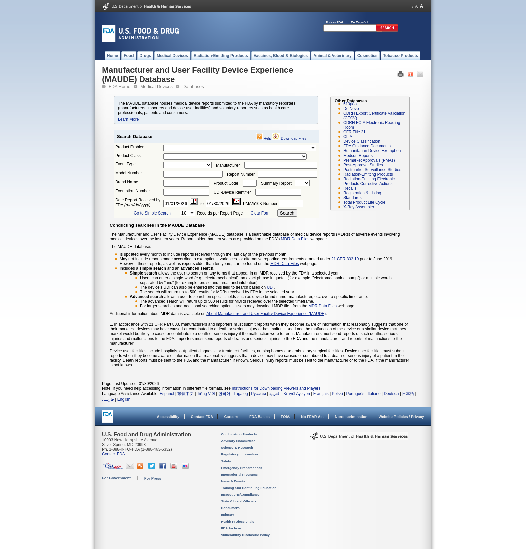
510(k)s (350, 104)
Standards (352, 197)
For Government (116, 478)
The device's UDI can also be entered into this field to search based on (203, 287)
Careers (231, 417)
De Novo (351, 108)
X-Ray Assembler (358, 207)
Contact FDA (202, 417)
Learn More (128, 119)
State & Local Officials (238, 501)
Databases (193, 86)
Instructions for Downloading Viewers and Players (276, 388)
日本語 (408, 393)
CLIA (347, 136)
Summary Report (276, 183)
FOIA (285, 417)
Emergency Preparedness (241, 468)
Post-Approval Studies (363, 165)
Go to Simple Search (152, 213)
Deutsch (391, 393)
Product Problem (130, 147)
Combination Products (239, 434)
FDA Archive (231, 528)
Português (355, 393)
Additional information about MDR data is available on (158, 313)
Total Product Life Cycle (364, 202)
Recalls (349, 188)
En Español (359, 22)
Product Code (226, 183)
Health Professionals (237, 521)
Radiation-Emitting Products (368, 174)
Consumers (230, 508)
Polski (337, 393)
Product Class (128, 155)
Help (267, 138)
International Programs (239, 474)
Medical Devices (156, 86)
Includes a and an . (167, 268)
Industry (227, 514)
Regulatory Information (239, 454)
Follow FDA (334, 22)
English (123, 399)
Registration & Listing (362, 193)
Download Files (293, 138)
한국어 (224, 393)
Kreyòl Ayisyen (296, 393)
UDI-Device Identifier (232, 192)
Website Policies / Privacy (401, 417)
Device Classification (361, 141)
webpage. (308, 263)
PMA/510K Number (260, 203)
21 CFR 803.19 (345, 259)
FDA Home (119, 86)
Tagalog (241, 393)
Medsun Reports (358, 155)
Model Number (128, 173)
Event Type (125, 164)
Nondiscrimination (351, 417)
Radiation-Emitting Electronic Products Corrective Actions (369, 181)
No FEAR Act (312, 417)
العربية (274, 393)
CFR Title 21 (354, 132)
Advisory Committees (238, 441)
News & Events (233, 481)
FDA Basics (259, 417)
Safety (226, 461)
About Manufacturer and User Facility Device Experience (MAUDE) (266, 313)
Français (321, 393)
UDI (270, 287)
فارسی (108, 399)
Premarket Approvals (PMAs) (369, 160)
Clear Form (261, 213)
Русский (258, 393)
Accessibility (168, 417)
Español (167, 393)
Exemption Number (132, 191)
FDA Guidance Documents (367, 146)
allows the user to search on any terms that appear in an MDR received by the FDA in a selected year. (235, 273)
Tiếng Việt (206, 393)
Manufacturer (228, 165)
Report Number (241, 174)
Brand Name (126, 182)
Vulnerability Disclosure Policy (245, 535)
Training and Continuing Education (248, 488)
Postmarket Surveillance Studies (372, 169)
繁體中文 (185, 393)
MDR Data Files (295, 239)
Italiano (374, 393)
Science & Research (237, 447)
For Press (152, 478)
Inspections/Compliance (240, 494)
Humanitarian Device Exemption (372, 150)
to (202, 203)
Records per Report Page (220, 213)
